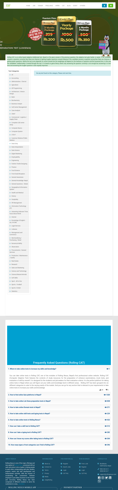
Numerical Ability (16, 243)
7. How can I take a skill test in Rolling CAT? (59, 426)
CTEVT (13, 135)
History (13, 196)
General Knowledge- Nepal (19, 180)
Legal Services (15, 226)
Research (14, 264)
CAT (63, 5)
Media (46, 476)
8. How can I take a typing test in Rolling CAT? (59, 432)
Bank (13, 97)
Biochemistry (15, 100)
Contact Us (48, 467)
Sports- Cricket (16, 288)
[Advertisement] (59, 344)
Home (28, 5)
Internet (13, 217)
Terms (47, 470)
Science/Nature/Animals (19, 274)
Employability (15, 157)
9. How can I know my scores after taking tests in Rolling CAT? (59, 438)
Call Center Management (19, 107)
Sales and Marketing (17, 268)
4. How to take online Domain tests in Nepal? (59, 407)
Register (65, 464)
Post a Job (84, 464)
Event (75, 5)
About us (47, 464)
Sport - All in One (16, 281)
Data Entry (14, 143)
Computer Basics (16, 128)
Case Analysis (15, 110)
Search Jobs (67, 467)
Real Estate (14, 261)
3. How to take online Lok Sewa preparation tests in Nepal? (59, 401)
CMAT (13, 114)
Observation (15, 247)
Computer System (17, 131)
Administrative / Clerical (18, 81)
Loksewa (14, 229)
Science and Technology (18, 271)
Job (34, 5)
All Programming (16, 88)
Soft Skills (14, 278)
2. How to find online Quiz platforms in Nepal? (59, 395)
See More (22, 484)
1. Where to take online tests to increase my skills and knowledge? (59, 369)
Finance (13, 167)
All (12, 75)
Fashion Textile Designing (19, 164)
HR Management (16, 203)
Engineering (15, 160)
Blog (69, 5)
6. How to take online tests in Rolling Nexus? (59, 420)
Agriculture (14, 85)
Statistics (14, 291)
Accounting (15, 78)
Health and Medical (17, 193)
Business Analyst (16, 104)
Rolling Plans (19, 465)
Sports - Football (16, 284)
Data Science (15, 150)
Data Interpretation (17, 147)
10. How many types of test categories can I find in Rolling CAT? (59, 445)
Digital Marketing (16, 153)
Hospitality (14, 199)
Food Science (15, 170)
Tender (40, 5)
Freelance (49, 5)
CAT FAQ (65, 473)
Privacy (47, 473)
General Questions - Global (19, 184)
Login (64, 470)
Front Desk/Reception (18, 174)
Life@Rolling (48, 480)
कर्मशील (57, 5)
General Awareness (17, 177)
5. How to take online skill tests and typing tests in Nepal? (59, 413)
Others (82, 5)
